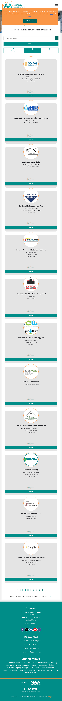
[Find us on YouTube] (35, 629)
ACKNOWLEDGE (30, 21)
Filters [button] (31, 44)
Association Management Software (31, 690)
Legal (50, 697)
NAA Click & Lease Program (31, 640)
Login (50, 596)
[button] (56, 38)
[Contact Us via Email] (39, 629)
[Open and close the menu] (42, 5)
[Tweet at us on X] (27, 629)
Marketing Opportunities (31, 652)
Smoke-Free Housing (31, 648)
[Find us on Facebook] (22, 629)
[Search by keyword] (29, 38)
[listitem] (31, 77)
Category (13, 50)
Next (57, 590)
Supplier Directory (31, 644)
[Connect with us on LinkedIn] (31, 629)
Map (50, 50)
